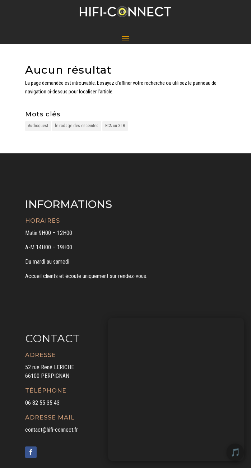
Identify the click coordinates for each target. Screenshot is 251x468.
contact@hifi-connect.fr (51, 429)
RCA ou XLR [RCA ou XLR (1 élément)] (115, 125)
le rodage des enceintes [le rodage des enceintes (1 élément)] (76, 125)
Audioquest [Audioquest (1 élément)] (38, 125)
